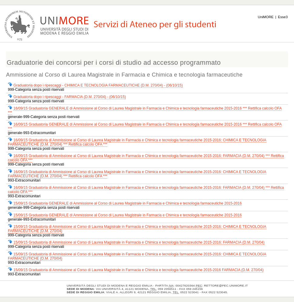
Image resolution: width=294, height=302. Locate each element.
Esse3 (283, 17)
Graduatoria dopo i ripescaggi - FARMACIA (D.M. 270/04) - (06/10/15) (69, 97)
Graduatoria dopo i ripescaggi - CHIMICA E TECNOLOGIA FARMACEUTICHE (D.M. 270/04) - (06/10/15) (98, 85)
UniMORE (266, 17)
